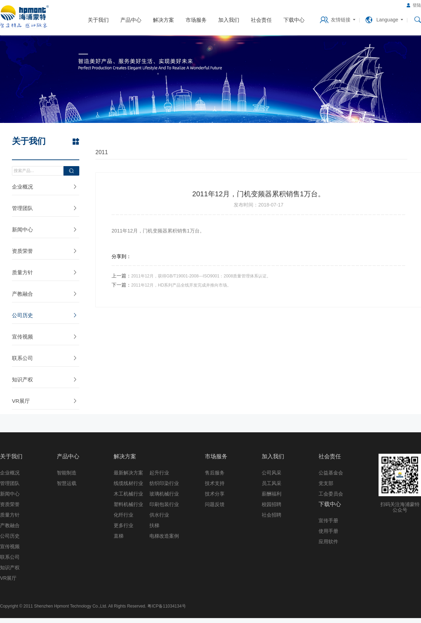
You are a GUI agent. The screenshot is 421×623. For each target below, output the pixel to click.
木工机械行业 (128, 494)
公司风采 (271, 473)
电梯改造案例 (164, 536)
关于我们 (98, 20)
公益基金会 (331, 473)
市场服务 (196, 20)
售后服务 (215, 473)
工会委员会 (331, 494)
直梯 (118, 536)
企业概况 (22, 187)
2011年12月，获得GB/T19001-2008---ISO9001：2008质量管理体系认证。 (201, 276)
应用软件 (328, 541)
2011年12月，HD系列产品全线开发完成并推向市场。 (181, 285)
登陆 (417, 5)
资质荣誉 (22, 251)
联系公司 (22, 358)
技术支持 (215, 483)
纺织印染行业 (164, 483)
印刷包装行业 (164, 504)
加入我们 (228, 20)
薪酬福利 (271, 494)
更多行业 (123, 525)
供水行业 (159, 515)
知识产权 (22, 379)
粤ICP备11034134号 (166, 606)
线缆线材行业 (128, 483)
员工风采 (271, 483)
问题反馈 (215, 504)
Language (387, 19)
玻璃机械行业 (164, 494)
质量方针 (22, 272)
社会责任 (261, 20)
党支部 (326, 483)
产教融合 (22, 294)
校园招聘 (271, 504)
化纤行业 (123, 515)
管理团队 (22, 208)
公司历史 (22, 315)
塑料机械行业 (128, 504)
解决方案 (163, 20)
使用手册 (328, 531)
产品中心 (130, 20)
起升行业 (159, 473)
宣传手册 (328, 520)
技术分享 (215, 494)
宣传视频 (22, 337)
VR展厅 (21, 401)
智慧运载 (66, 483)
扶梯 (154, 525)
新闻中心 (22, 229)
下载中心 (294, 20)
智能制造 (66, 473)
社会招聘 (271, 515)
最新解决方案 (128, 473)
